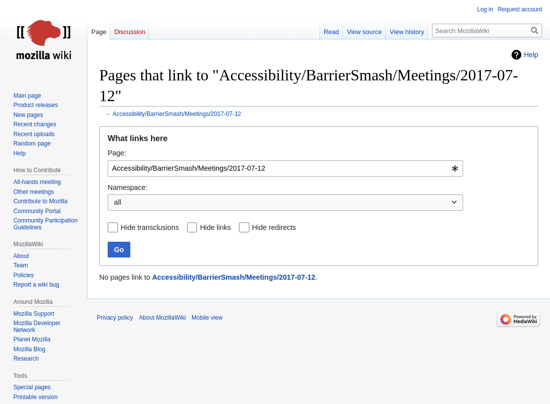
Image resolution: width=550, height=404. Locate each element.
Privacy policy (115, 317)
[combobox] (285, 168)
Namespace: (128, 187)
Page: (117, 153)
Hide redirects (274, 227)
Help (531, 55)
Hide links (215, 227)
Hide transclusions (150, 227)
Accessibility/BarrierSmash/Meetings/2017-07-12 (177, 113)
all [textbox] (117, 202)
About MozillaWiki (162, 317)
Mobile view (207, 317)
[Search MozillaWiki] (487, 30)
